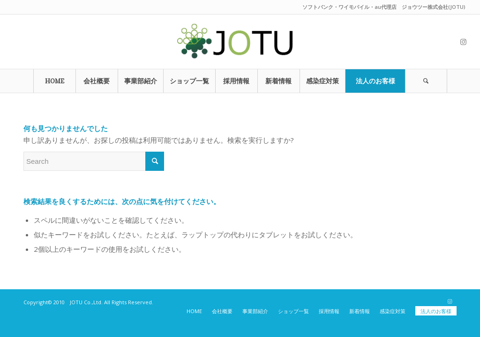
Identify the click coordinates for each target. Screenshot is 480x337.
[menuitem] (54, 81)
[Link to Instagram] (464, 42)
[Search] (426, 81)
